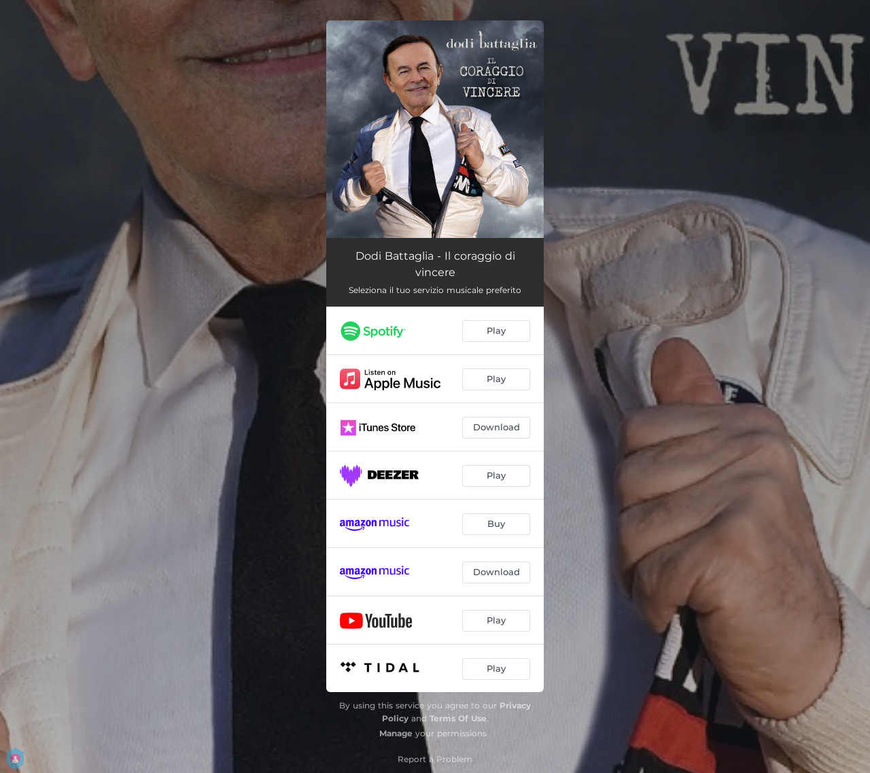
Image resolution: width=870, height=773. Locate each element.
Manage (396, 733)
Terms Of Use (458, 718)
